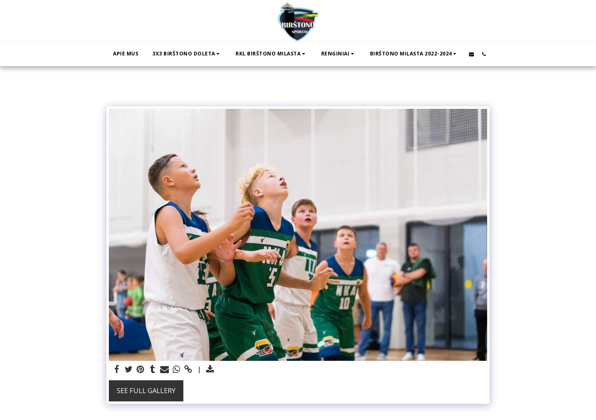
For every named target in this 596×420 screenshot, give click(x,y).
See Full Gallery (146, 390)
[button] (187, 53)
